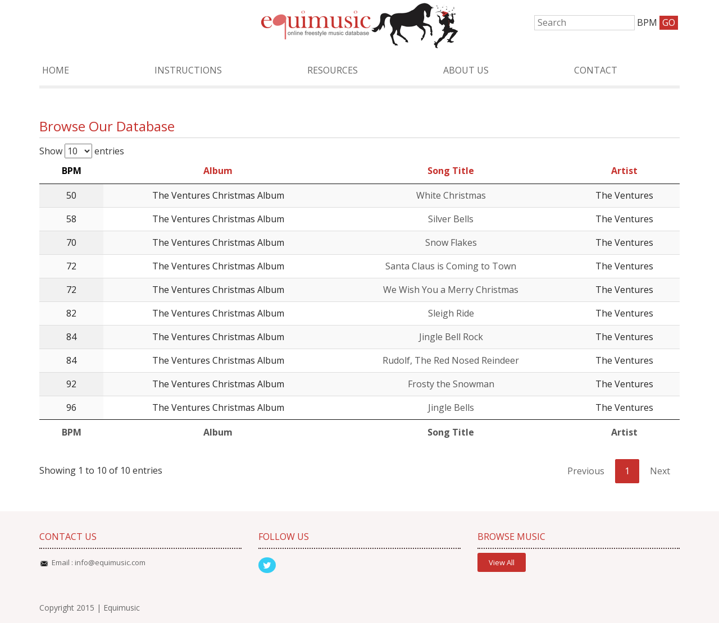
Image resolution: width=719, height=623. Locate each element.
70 (71, 242)
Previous (585, 471)
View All (502, 562)
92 (71, 384)
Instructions (188, 70)
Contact (595, 70)
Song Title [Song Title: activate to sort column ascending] (450, 170)
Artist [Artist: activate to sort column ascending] (624, 170)
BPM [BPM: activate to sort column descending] (71, 170)
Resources (332, 70)
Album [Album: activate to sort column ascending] (218, 170)
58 (71, 219)
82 (71, 313)
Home (55, 70)
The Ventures (624, 195)
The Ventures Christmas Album (218, 195)
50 (71, 195)
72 (71, 266)
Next (660, 471)
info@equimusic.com (110, 562)
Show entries (81, 151)
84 (71, 337)
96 (71, 407)
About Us (466, 70)
